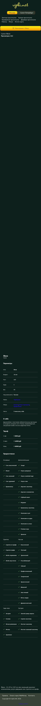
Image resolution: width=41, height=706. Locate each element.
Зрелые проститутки (25, 18)
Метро (11, 22)
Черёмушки (17, 399)
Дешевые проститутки (28, 20)
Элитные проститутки (9, 18)
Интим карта (19, 22)
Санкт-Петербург (26, 13)
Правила (5, 696)
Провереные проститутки (10, 20)
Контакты (31, 696)
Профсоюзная (17, 406)
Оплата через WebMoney (18, 696)
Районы (4, 22)
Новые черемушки (24, 405)
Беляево (16, 405)
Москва (12, 13)
